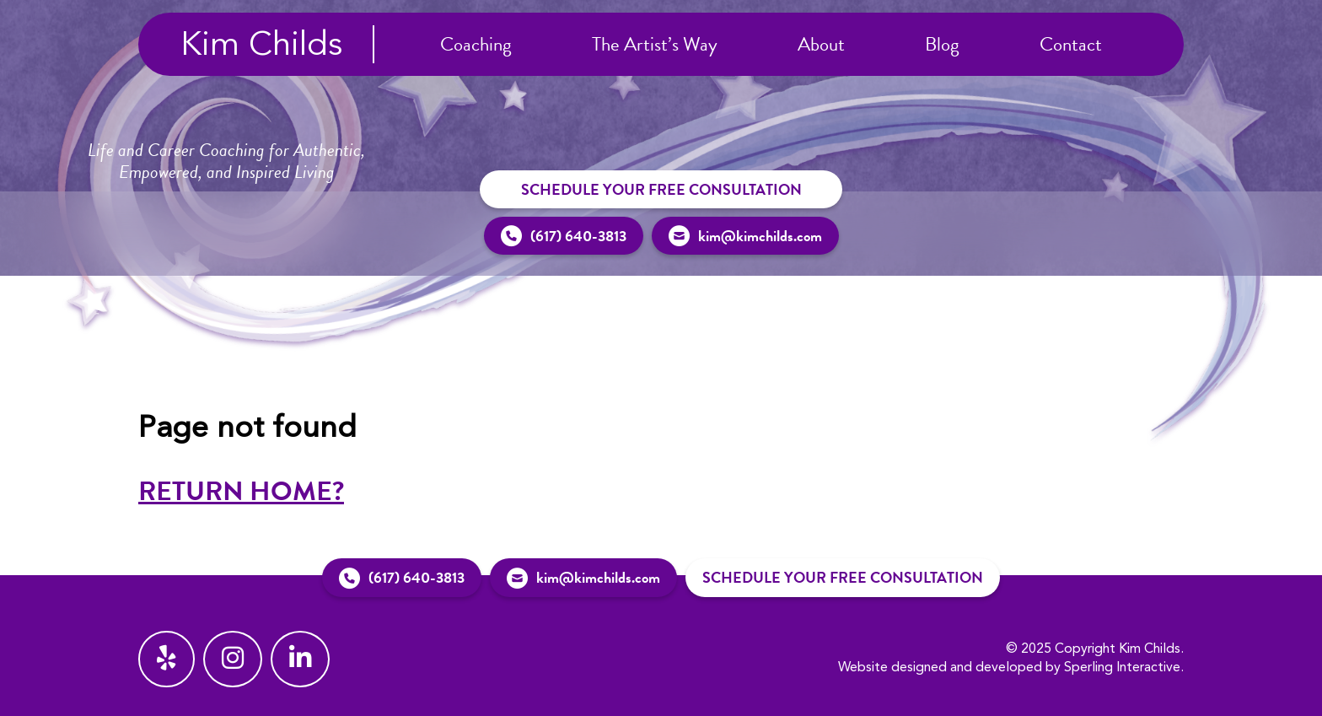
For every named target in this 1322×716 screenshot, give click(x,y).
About (821, 44)
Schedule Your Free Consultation (661, 189)
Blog (942, 44)
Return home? (241, 491)
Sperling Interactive (1122, 668)
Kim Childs (261, 46)
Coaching (476, 44)
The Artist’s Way (654, 44)
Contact (1071, 44)
